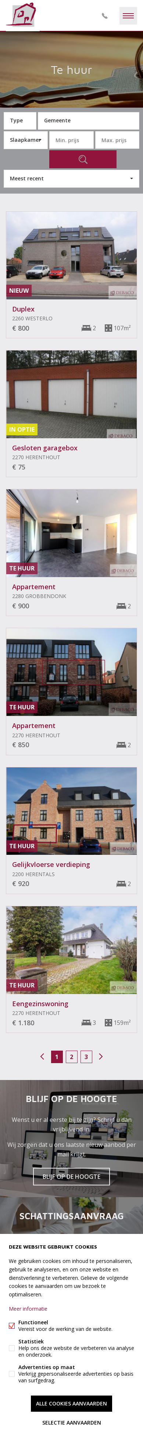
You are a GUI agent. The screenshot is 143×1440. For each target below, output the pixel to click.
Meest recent (27, 178)
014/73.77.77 (105, 16)
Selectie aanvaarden (71, 1422)
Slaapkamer (25, 139)
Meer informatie (28, 1308)
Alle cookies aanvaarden (71, 1403)
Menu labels (128, 16)
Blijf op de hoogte (71, 1177)
